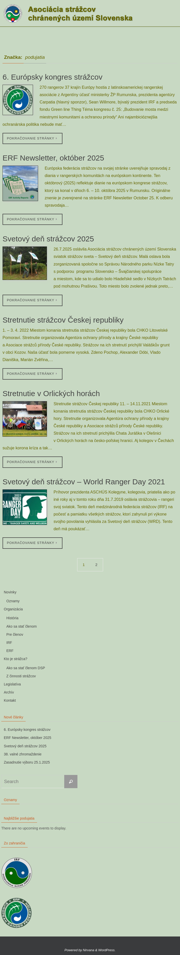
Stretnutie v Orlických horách (51, 393)
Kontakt (10, 700)
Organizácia (13, 609)
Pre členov (14, 634)
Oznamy (13, 601)
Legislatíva (12, 684)
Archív (9, 692)
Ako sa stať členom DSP (25, 668)
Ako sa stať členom (21, 626)
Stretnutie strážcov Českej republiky (63, 320)
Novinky (10, 592)
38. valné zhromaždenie (23, 754)
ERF (9, 651)
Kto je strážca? (15, 659)
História (12, 618)
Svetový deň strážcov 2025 (48, 239)
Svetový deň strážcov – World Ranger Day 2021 (84, 482)
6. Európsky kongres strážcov (53, 77)
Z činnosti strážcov (21, 676)
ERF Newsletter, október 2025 (53, 158)
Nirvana (88, 950)
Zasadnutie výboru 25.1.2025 (27, 762)
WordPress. (107, 950)
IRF (9, 643)
